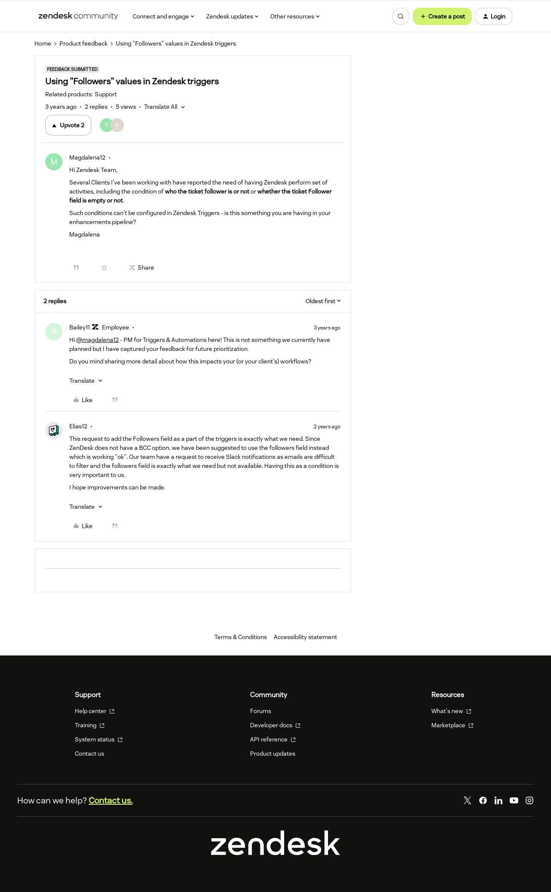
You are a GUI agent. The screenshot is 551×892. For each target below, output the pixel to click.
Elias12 (78, 426)
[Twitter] (467, 800)
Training (90, 725)
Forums (260, 711)
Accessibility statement (305, 637)
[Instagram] (529, 800)
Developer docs (275, 725)
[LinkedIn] (498, 800)
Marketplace (452, 725)
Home (42, 43)
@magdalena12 (97, 340)
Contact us (89, 753)
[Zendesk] (275, 853)
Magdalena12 (87, 157)
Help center (95, 711)
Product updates (272, 753)
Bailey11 (79, 327)
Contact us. (111, 800)
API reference (273, 739)
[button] (442, 16)
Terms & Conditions (240, 637)
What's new (451, 711)
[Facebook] (483, 800)
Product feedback (83, 43)
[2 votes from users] (112, 125)
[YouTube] (514, 800)
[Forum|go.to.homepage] (78, 16)
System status (99, 739)
